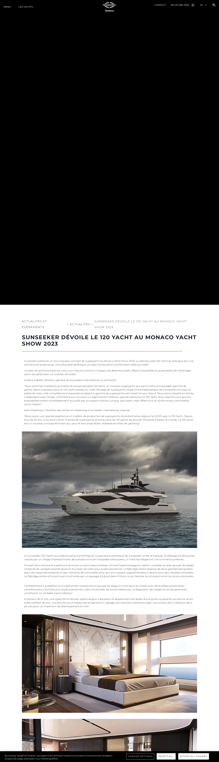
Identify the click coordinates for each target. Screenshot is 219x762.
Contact (160, 4)
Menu (7, 6)
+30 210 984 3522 (179, 4)
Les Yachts (26, 6)
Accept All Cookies (193, 757)
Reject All (166, 757)
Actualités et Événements (34, 321)
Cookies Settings (140, 757)
